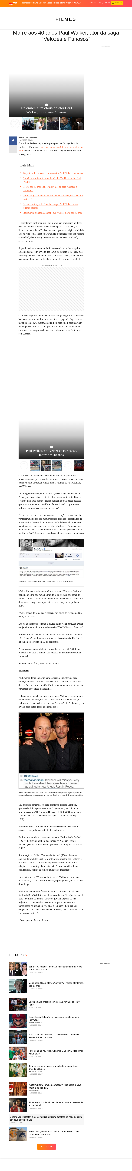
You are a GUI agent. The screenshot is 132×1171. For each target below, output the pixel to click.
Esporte (57, 9)
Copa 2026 (65, 9)
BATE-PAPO (38, 3)
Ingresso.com (28, 3)
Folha (51, 9)
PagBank (69, 3)
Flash (19, 9)
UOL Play (77, 3)
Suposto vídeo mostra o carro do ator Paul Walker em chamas (53, 173)
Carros (38, 9)
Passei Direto (59, 3)
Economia (45, 9)
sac (91, 3)
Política (32, 9)
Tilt (89, 9)
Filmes (66, 19)
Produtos (13, 9)
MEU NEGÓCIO (48, 3)
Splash (72, 9)
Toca (118, 9)
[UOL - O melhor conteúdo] (13, 2)
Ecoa (93, 9)
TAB (110, 9)
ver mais (47, 1146)
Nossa (106, 9)
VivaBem (85, 9)
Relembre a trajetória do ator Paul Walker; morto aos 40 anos (52, 212)
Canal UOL (100, 9)
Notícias (25, 9)
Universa (78, 9)
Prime (114, 9)
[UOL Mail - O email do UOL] (97, 2)
